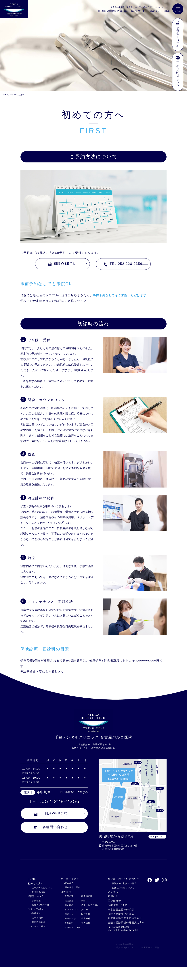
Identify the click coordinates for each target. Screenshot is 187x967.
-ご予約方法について (41, 888)
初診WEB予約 (62, 263)
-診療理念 (36, 900)
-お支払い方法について (122, 888)
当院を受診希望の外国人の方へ (126, 922)
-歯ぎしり (69, 914)
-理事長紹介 (37, 918)
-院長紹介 (36, 913)
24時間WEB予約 (118, 905)
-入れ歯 (84, 909)
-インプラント (71, 909)
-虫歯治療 (69, 896)
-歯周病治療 (86, 896)
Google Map (156, 836)
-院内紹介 (69, 883)
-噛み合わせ (70, 918)
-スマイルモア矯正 (89, 905)
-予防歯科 (69, 923)
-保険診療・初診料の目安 (124, 883)
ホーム (5, 94)
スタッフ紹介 (36, 909)
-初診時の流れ (38, 892)
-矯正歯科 (69, 905)
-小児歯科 (85, 918)
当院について (36, 896)
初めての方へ (17, 94)
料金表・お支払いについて (124, 879)
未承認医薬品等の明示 (121, 909)
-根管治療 (69, 900)
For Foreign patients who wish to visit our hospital (123, 928)
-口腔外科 (85, 914)
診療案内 (66, 892)
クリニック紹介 (70, 879)
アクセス (113, 891)
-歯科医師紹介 (38, 922)
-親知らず (85, 900)
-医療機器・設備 (72, 887)
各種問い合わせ (51, 827)
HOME (32, 879)
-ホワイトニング (72, 927)
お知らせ (113, 896)
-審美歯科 (85, 923)
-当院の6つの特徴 (40, 905)
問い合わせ (114, 900)
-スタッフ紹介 (38, 926)
